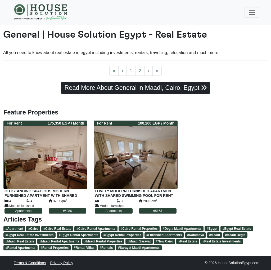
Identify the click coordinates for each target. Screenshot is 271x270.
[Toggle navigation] (252, 12)
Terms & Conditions (30, 263)
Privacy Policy (61, 263)
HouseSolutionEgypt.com (238, 263)
